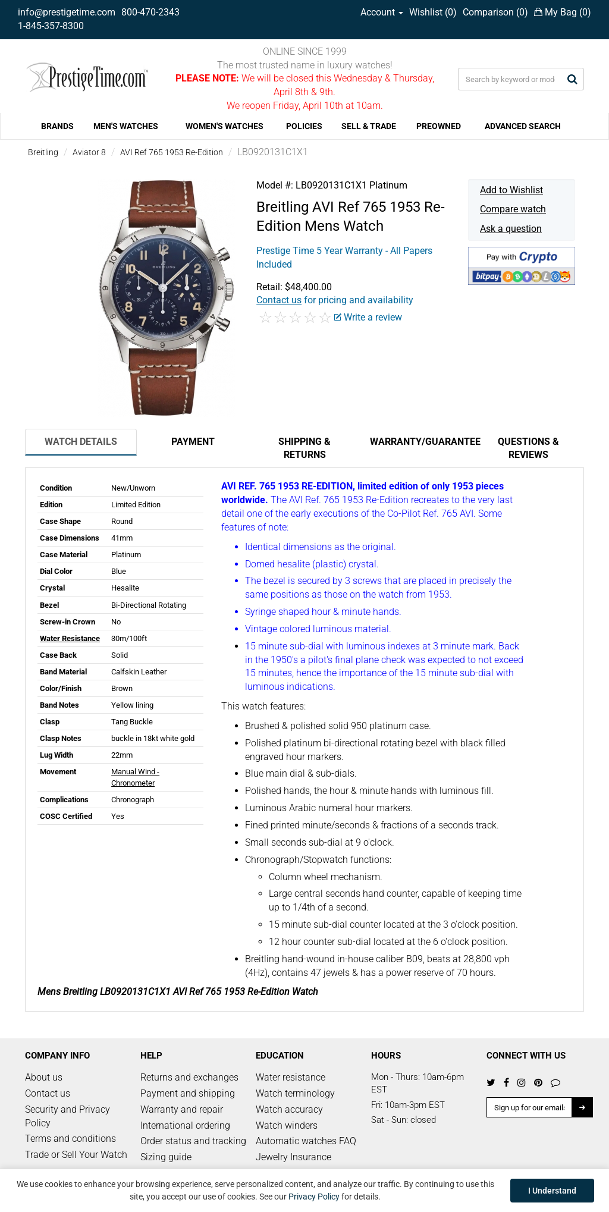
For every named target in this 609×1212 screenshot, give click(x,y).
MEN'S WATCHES (125, 126)
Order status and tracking (193, 1141)
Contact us (47, 1093)
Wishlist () (433, 12)
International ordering (185, 1125)
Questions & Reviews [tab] (528, 448)
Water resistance (290, 1077)
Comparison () (495, 12)
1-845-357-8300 (51, 26)
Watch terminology (295, 1093)
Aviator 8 (89, 152)
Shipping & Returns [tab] (304, 448)
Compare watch (513, 209)
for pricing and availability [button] (334, 300)
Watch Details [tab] (81, 441)
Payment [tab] (193, 441)
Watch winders (287, 1125)
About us (43, 1077)
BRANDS (57, 126)
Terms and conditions (70, 1138)
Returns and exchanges (189, 1077)
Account (381, 12)
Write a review (368, 317)
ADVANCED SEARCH (523, 126)
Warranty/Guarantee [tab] (421, 441)
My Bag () (562, 12)
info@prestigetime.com (66, 12)
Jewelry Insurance (293, 1157)
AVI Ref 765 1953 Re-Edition (171, 152)
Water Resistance (70, 638)
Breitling (43, 152)
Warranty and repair (181, 1109)
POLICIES (304, 126)
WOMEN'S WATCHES (224, 126)
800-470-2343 (150, 12)
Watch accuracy (289, 1109)
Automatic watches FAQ (306, 1141)
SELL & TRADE (368, 126)
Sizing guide (166, 1157)
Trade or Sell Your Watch (76, 1154)
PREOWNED (438, 126)
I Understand (552, 1190)
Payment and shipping (187, 1093)
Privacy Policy (314, 1196)
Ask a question (511, 228)
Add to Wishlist (511, 190)
